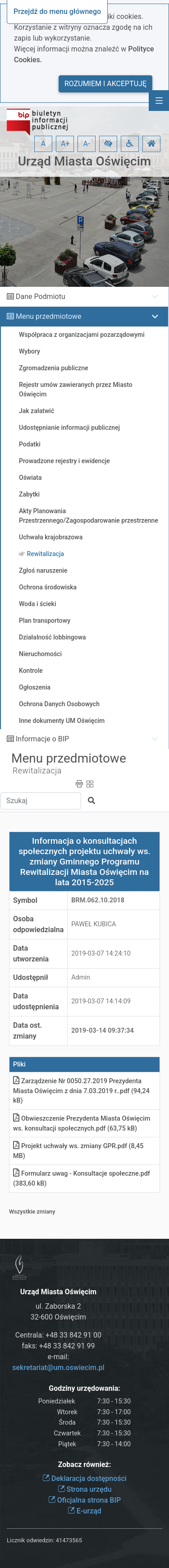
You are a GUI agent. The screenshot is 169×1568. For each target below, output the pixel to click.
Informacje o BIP (42, 739)
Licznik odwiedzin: (30, 1540)
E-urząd (84, 1511)
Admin (80, 977)
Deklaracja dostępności (84, 1478)
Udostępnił (30, 977)
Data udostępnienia (36, 1001)
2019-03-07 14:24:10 (101, 953)
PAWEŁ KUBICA (93, 924)
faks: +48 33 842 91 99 (58, 1346)
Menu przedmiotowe (49, 316)
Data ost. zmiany (27, 1030)
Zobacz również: (84, 1464)
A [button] (43, 143)
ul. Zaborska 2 (58, 1306)
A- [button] (86, 143)
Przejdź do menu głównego (57, 11)
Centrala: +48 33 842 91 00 (58, 1335)
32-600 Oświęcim (58, 1317)
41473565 (69, 1540)
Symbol (25, 900)
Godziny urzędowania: (84, 1388)
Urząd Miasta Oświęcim (84, 161)
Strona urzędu (85, 1489)
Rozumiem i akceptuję (105, 83)
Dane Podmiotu (40, 296)
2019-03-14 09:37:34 (102, 1031)
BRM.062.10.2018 (97, 900)
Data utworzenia (31, 953)
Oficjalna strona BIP (84, 1500)
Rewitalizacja (37, 770)
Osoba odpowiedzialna (38, 924)
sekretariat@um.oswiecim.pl (58, 1367)
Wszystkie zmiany (32, 1211)
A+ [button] (65, 143)
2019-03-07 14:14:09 (101, 1001)
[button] (108, 144)
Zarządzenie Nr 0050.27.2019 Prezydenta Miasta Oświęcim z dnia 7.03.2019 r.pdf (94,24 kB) (81, 1090)
